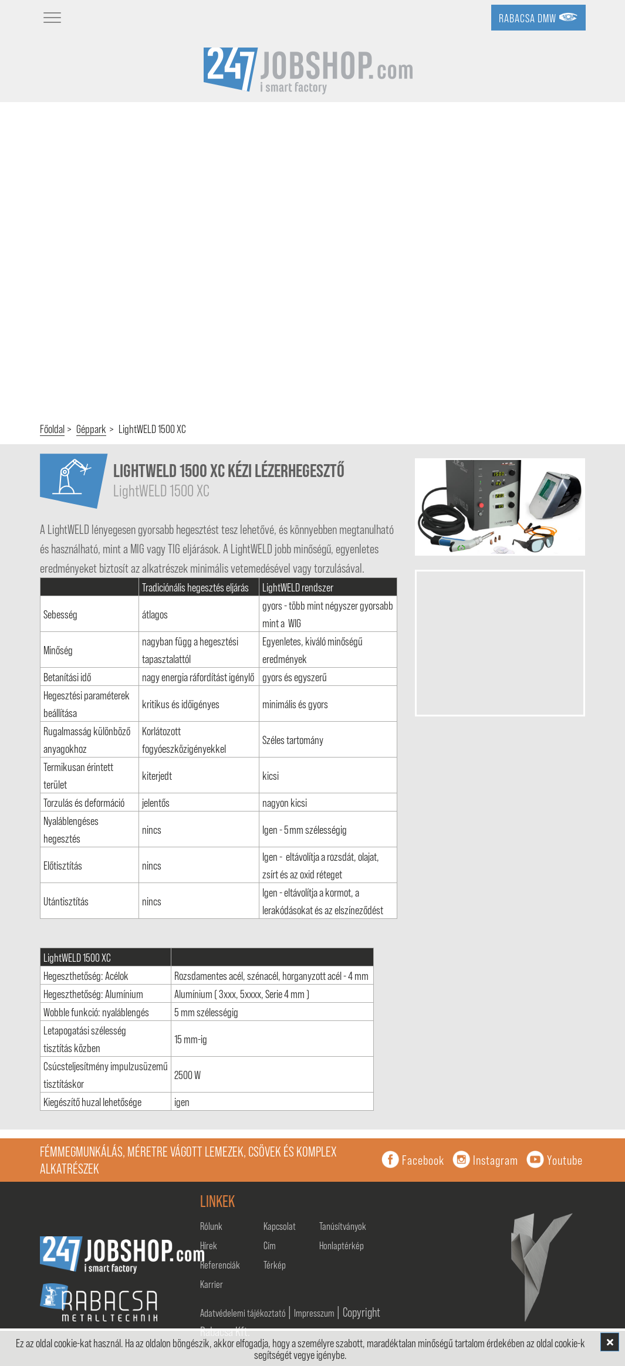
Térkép (274, 1264)
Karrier (211, 1283)
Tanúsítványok (342, 1225)
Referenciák (220, 1264)
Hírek (208, 1245)
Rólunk (211, 1225)
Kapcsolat (279, 1225)
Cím (269, 1245)
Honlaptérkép (341, 1245)
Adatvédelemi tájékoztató (244, 1312)
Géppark (91, 428)
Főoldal (52, 428)
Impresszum (315, 1312)
